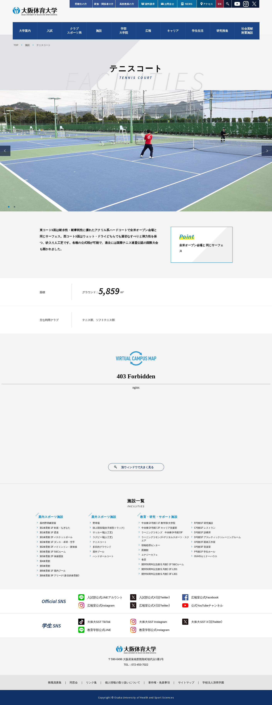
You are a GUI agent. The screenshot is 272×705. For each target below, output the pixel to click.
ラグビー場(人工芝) (103, 537)
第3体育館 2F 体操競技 (51, 556)
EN (219, 4)
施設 (99, 31)
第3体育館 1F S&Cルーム (53, 551)
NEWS (188, 4)
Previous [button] (5, 151)
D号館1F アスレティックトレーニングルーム (217, 537)
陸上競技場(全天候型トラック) (108, 527)
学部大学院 (123, 31)
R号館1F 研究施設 (203, 523)
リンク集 (91, 682)
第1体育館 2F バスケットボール (56, 537)
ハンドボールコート (103, 556)
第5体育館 (45, 565)
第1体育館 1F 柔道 (49, 532)
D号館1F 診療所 (202, 532)
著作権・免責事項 (159, 682)
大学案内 (25, 31)
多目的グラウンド (102, 546)
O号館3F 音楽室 (202, 546)
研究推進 (222, 31)
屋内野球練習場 (48, 523)
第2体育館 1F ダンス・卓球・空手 (57, 542)
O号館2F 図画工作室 (204, 542)
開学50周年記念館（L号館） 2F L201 (159, 569)
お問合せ (169, 4)
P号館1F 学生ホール (204, 551)
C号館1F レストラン (204, 527)
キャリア (173, 31)
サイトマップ (187, 682)
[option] (136, 150)
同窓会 (73, 682)
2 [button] (15, 207)
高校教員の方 (127, 4)
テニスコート (100, 542)
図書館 (144, 550)
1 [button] (9, 207)
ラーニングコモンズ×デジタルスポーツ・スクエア (165, 539)
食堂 (143, 559)
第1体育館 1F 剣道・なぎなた (55, 527)
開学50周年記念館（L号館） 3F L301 (159, 574)
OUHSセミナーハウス (205, 556)
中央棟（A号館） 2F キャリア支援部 (159, 527)
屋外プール (98, 551)
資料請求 (150, 4)
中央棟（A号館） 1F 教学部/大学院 (158, 523)
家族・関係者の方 (104, 4)
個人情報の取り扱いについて (122, 682)
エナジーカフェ (149, 554)
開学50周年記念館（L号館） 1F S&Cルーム (162, 564)
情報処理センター (150, 545)
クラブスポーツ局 (74, 31)
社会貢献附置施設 (247, 31)
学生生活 (197, 31)
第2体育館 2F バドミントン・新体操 (58, 546)
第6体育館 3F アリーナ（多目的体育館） (60, 575)
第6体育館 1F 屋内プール (53, 570)
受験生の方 (81, 4)
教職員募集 (54, 682)
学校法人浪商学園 (214, 682)
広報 (148, 31)
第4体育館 (45, 561)
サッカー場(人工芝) (103, 532)
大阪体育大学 (35, 12)
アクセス (208, 4)
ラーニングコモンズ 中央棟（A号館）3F (162, 532)
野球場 (96, 523)
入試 (49, 31)
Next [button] (266, 151)
